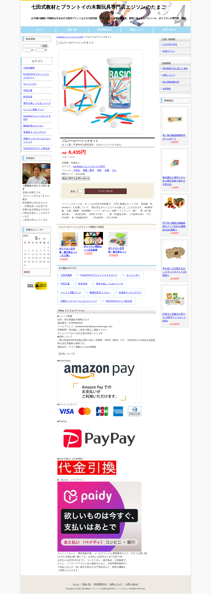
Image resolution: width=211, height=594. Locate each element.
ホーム (39, 29)
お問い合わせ (169, 29)
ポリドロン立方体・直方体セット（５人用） (68, 252)
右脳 (107, 170)
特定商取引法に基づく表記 (175, 68)
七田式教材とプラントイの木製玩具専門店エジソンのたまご (98, 7)
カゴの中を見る (169, 44)
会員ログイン (168, 51)
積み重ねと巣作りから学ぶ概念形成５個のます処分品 (173, 181)
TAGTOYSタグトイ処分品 (119, 301)
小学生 (76, 170)
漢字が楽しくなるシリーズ (109, 283)
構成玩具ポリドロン (100, 292)
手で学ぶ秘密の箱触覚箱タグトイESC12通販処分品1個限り (174, 226)
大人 (114, 170)
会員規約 (166, 88)
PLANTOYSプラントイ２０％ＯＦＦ (99, 275)
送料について (137, 29)
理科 (99, 170)
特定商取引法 (104, 29)
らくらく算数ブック (71, 292)
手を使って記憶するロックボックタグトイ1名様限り (174, 272)
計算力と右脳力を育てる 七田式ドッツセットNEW (174, 317)
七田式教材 (66, 275)
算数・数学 (88, 170)
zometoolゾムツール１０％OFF (70, 37)
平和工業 (65, 283)
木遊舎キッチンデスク (130, 292)
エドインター (133, 275)
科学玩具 (82, 283)
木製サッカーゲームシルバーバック (79, 301)
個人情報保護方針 (170, 82)
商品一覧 (72, 29)
